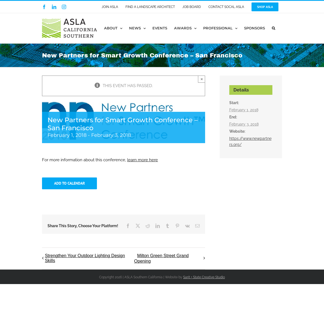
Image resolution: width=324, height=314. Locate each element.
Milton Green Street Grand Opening (161, 258)
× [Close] (201, 79)
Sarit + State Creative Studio (204, 277)
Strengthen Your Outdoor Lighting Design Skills (85, 258)
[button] (273, 28)
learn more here (142, 159)
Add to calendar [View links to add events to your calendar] (69, 183)
